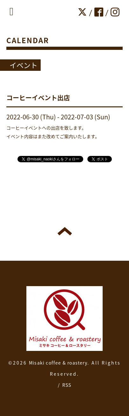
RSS (66, 385)
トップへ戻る (65, 231)
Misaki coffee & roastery (58, 362)
